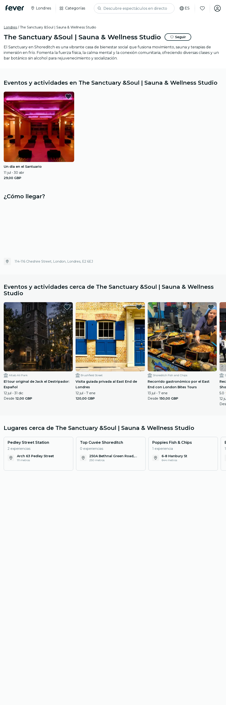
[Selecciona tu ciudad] (40, 8)
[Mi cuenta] (217, 8)
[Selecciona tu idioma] (184, 8)
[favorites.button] (68, 96)
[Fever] (15, 8)
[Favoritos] (202, 8)
